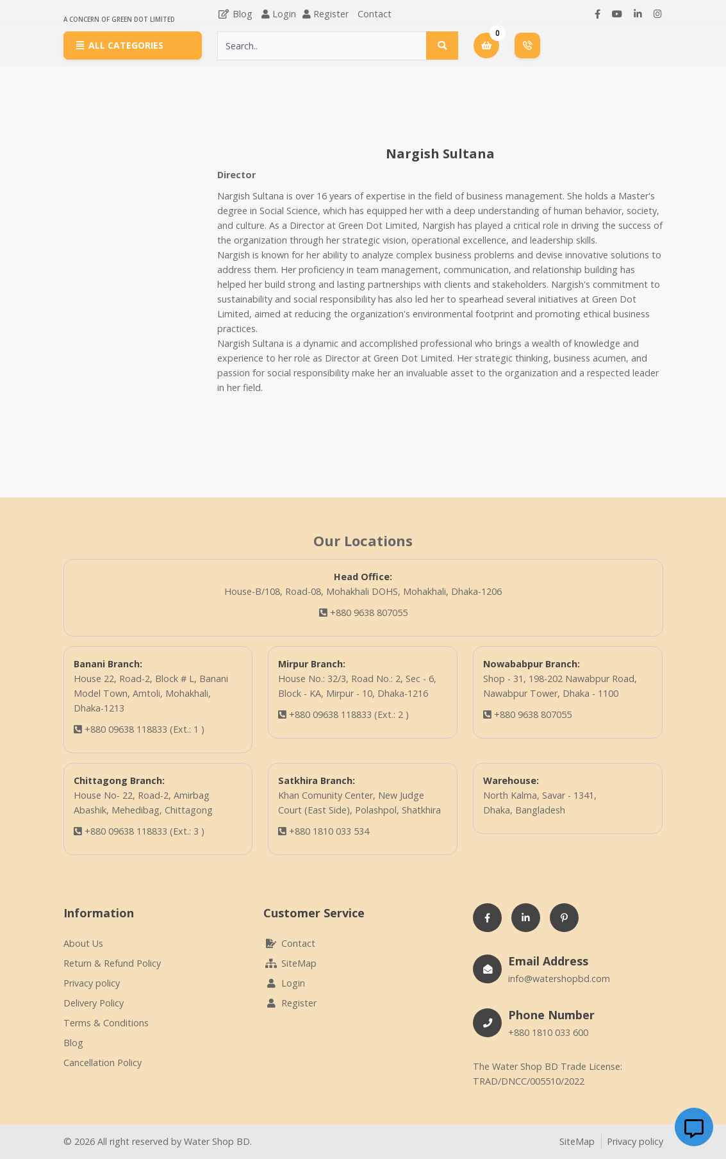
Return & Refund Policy (112, 963)
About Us (83, 943)
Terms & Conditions (106, 1023)
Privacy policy (91, 983)
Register (331, 14)
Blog (234, 14)
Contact (375, 14)
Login (284, 14)
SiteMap (290, 963)
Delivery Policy (93, 1003)
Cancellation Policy (102, 1062)
